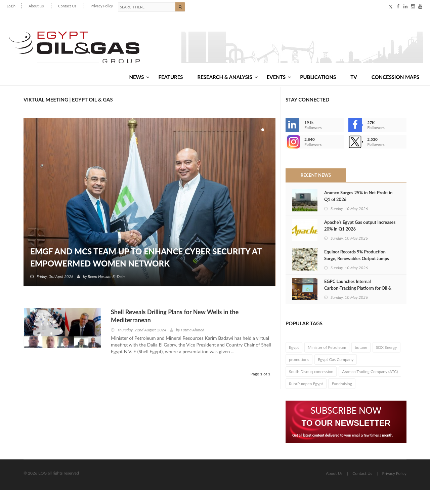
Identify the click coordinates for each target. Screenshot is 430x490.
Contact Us (67, 6)
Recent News (316, 175)
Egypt (294, 347)
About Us (36, 6)
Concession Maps (395, 77)
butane (361, 347)
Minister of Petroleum (327, 347)
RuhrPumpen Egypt (306, 383)
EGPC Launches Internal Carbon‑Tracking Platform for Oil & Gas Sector (357, 288)
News (139, 77)
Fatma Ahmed (192, 329)
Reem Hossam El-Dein (106, 276)
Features (170, 77)
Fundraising (342, 383)
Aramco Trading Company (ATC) (370, 371)
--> (292, 142)
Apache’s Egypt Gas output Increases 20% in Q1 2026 (359, 225)
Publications (318, 77)
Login (11, 6)
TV (353, 77)
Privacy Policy (102, 6)
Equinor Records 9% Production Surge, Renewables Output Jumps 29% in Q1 (356, 258)
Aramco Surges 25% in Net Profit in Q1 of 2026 (358, 196)
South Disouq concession (311, 371)
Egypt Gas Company (335, 359)
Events (279, 77)
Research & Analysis (228, 77)
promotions (299, 359)
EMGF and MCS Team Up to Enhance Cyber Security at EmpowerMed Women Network (146, 257)
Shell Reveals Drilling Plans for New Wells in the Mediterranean (175, 316)
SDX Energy (386, 347)
